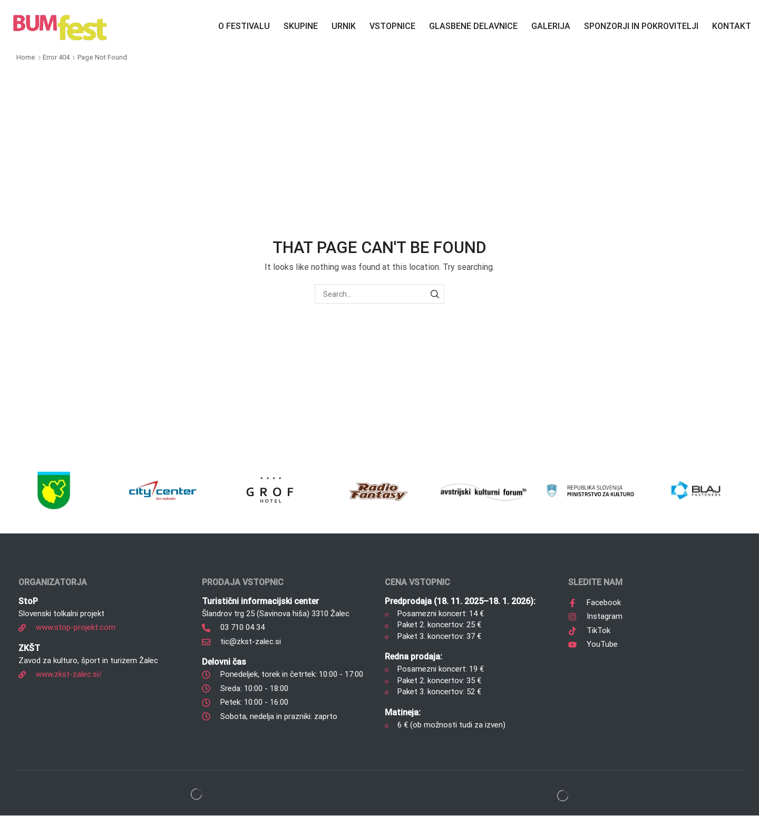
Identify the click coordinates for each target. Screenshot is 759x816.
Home (25, 57)
